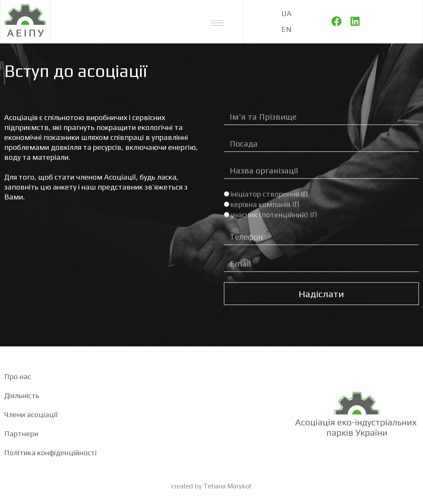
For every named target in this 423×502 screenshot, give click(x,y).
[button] (217, 21)
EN (286, 29)
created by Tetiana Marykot (211, 486)
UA (286, 13)
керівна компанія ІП (265, 204)
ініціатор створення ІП (269, 194)
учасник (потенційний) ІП (274, 214)
